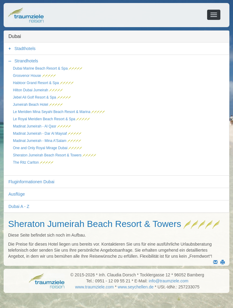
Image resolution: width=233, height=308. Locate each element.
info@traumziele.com (168, 280)
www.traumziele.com (94, 286)
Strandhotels (26, 60)
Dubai (14, 36)
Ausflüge (16, 194)
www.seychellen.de (136, 286)
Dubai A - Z (18, 206)
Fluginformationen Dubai (31, 181)
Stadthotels (25, 48)
